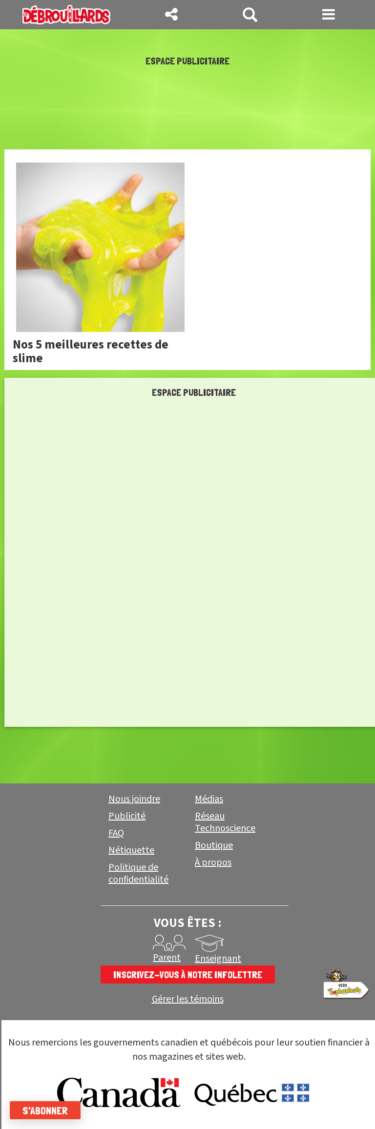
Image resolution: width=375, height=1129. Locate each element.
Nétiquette (131, 850)
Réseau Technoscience (225, 822)
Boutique (214, 845)
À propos (213, 862)
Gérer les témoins (188, 999)
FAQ (116, 833)
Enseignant (218, 958)
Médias (209, 799)
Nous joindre (134, 799)
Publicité (127, 816)
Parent (167, 958)
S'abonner (45, 1110)
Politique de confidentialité (138, 873)
